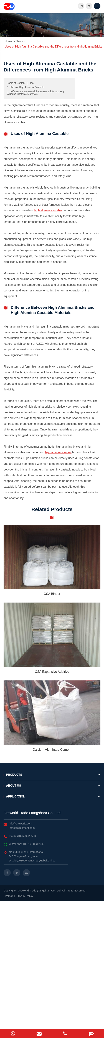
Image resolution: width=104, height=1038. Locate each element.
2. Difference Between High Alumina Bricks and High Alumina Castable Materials (36, 92)
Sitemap (8, 895)
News (19, 41)
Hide (31, 82)
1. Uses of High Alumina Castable (25, 87)
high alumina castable (48, 210)
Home (8, 41)
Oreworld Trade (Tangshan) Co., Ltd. (33, 813)
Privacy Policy (24, 895)
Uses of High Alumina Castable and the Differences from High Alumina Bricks (53, 46)
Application (52, 798)
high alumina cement (58, 452)
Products (52, 776)
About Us (52, 787)
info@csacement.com (22, 827)
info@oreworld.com (20, 823)
